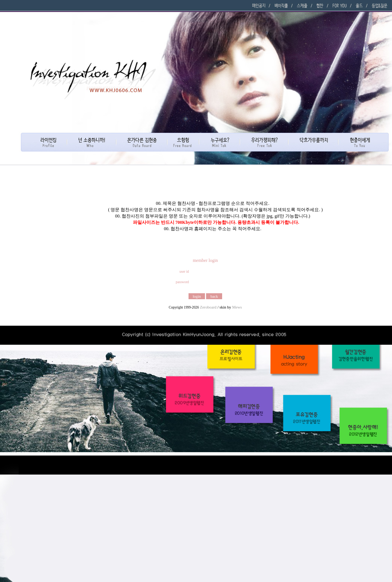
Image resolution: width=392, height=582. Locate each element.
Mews (237, 307)
